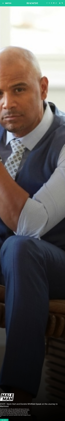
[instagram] (51, 3)
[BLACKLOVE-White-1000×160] (32, 2)
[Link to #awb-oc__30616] (3, 3)
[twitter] (49, 3)
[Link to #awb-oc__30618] (62, 3)
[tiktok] (56, 3)
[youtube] (53, 3)
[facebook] (46, 3)
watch (8, 3)
